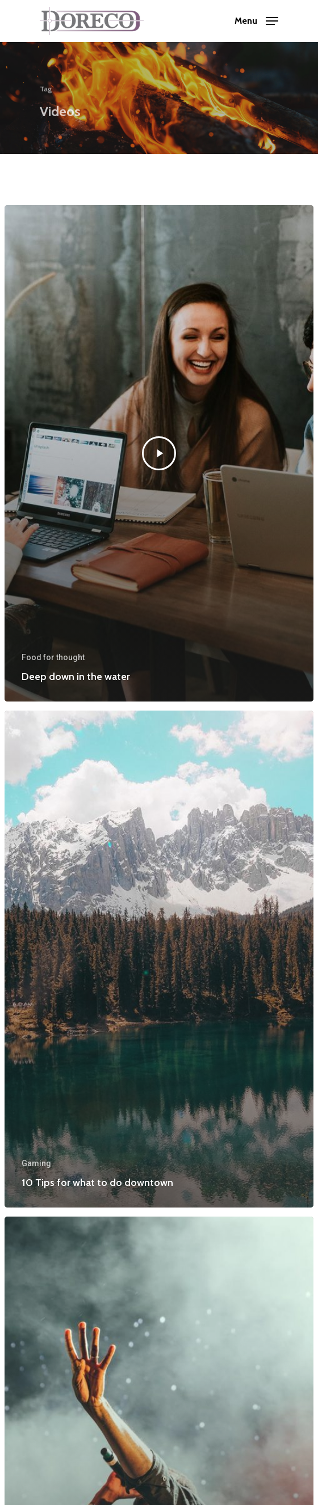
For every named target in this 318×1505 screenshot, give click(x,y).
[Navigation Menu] (256, 20)
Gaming (36, 1163)
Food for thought (53, 657)
